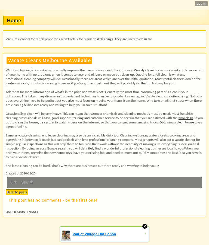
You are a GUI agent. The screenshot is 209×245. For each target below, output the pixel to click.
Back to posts (17, 192)
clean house (185, 122)
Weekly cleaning (145, 70)
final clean (186, 118)
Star (27, 182)
